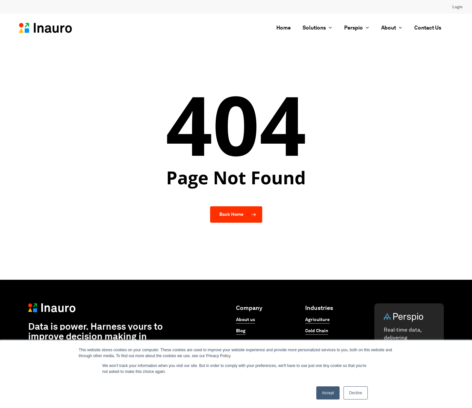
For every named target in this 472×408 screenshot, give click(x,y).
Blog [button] (241, 331)
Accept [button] (328, 393)
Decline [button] (355, 393)
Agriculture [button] (317, 319)
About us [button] (245, 319)
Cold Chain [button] (316, 331)
